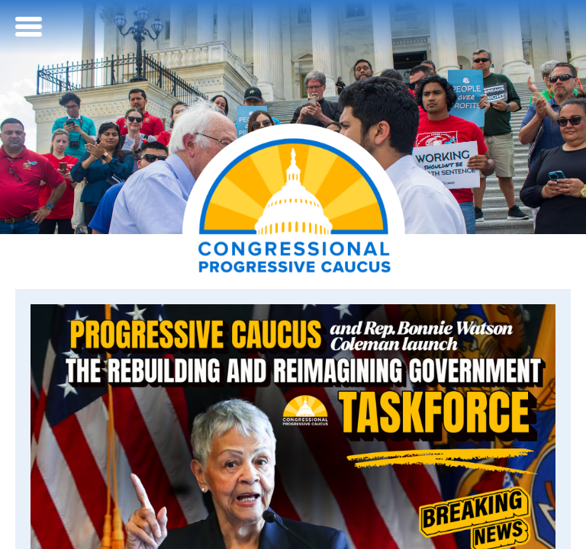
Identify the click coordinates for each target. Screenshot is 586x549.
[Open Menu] (30, 26)
